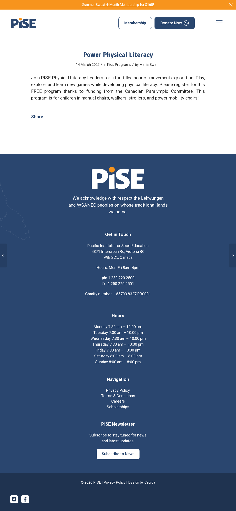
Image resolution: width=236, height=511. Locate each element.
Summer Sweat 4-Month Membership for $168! (118, 5)
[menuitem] (135, 23)
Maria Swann (150, 64)
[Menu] (219, 23)
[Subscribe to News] (118, 455)
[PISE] (23, 23)
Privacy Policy (114, 484)
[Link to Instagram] (14, 501)
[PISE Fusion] (3, 255)
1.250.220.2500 (121, 279)
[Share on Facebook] (51, 116)
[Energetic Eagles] (232, 255)
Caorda (150, 484)
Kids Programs (119, 64)
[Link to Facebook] (25, 501)
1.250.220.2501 (121, 285)
